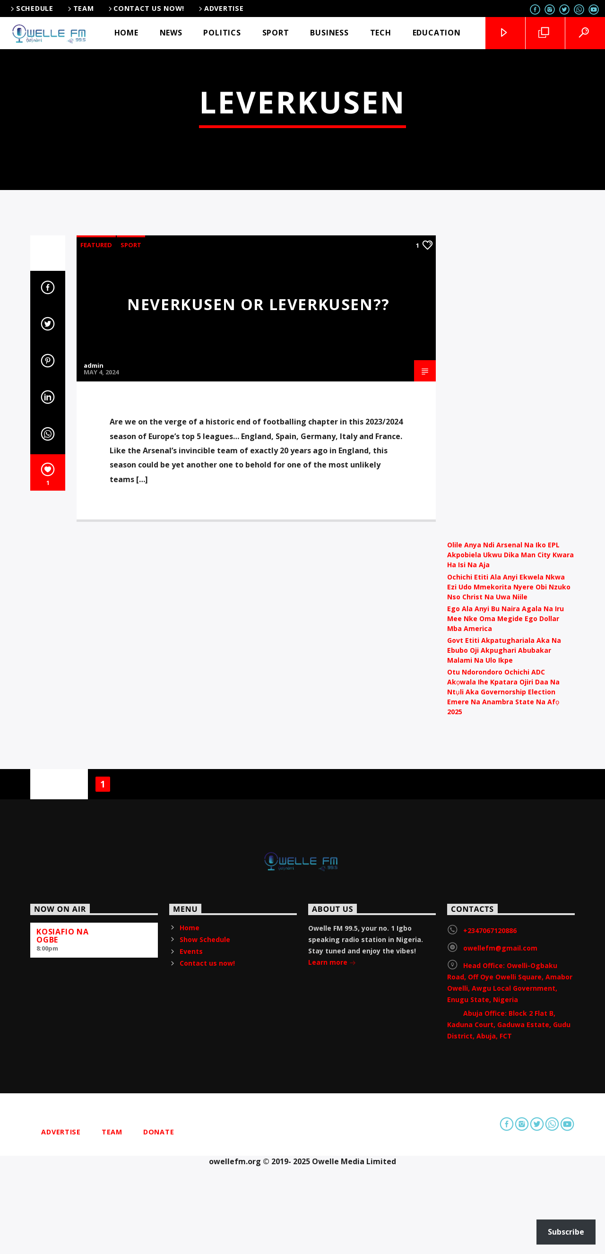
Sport (131, 500)
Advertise (220, 8)
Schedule (31, 8)
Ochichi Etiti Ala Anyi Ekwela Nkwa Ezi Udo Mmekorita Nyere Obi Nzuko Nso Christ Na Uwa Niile (508, 842)
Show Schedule (205, 1195)
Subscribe (566, 1232)
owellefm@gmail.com (500, 1203)
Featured (96, 500)
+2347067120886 (490, 1186)
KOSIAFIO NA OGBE (62, 1191)
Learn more (332, 1218)
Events (191, 1206)
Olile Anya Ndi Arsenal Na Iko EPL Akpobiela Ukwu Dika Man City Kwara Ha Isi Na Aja (510, 810)
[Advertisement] (511, 633)
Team (80, 8)
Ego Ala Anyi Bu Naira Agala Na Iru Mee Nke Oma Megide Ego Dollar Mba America (505, 874)
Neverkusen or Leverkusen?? (258, 560)
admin (94, 621)
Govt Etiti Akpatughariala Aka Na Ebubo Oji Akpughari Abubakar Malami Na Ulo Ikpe (504, 905)
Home (189, 1183)
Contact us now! (146, 8)
